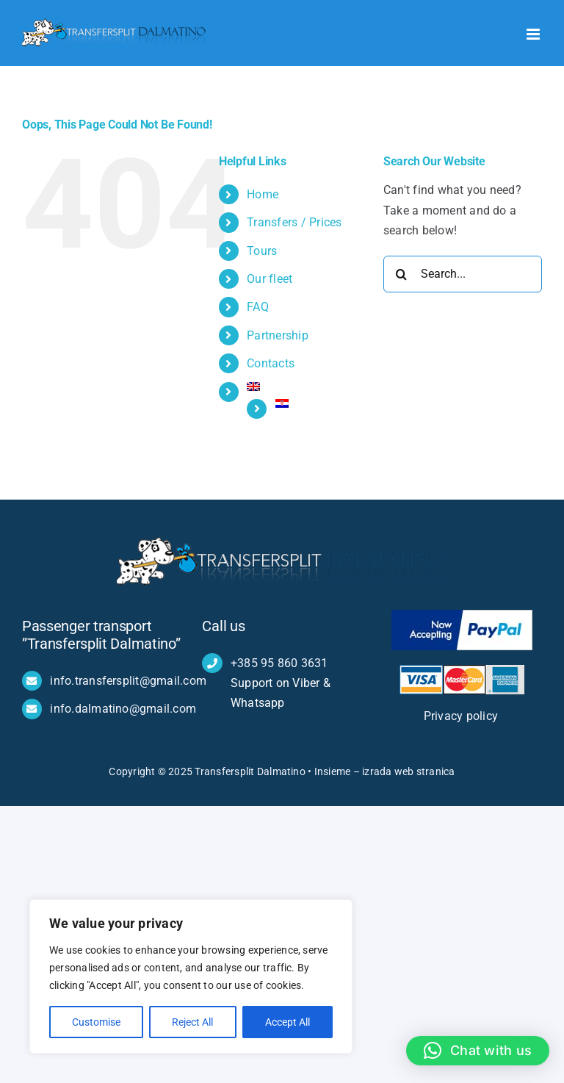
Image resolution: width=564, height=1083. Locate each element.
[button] (477, 1050)
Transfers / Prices (294, 222)
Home (262, 194)
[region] (190, 976)
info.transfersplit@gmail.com (128, 681)
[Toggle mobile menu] (534, 34)
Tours (262, 251)
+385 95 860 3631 (279, 663)
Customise (96, 1022)
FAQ (258, 307)
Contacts (270, 363)
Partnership (277, 335)
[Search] (401, 274)
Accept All (287, 1022)
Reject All (192, 1022)
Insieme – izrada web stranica (384, 771)
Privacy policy (463, 716)
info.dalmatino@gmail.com (123, 709)
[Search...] (462, 274)
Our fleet (269, 279)
